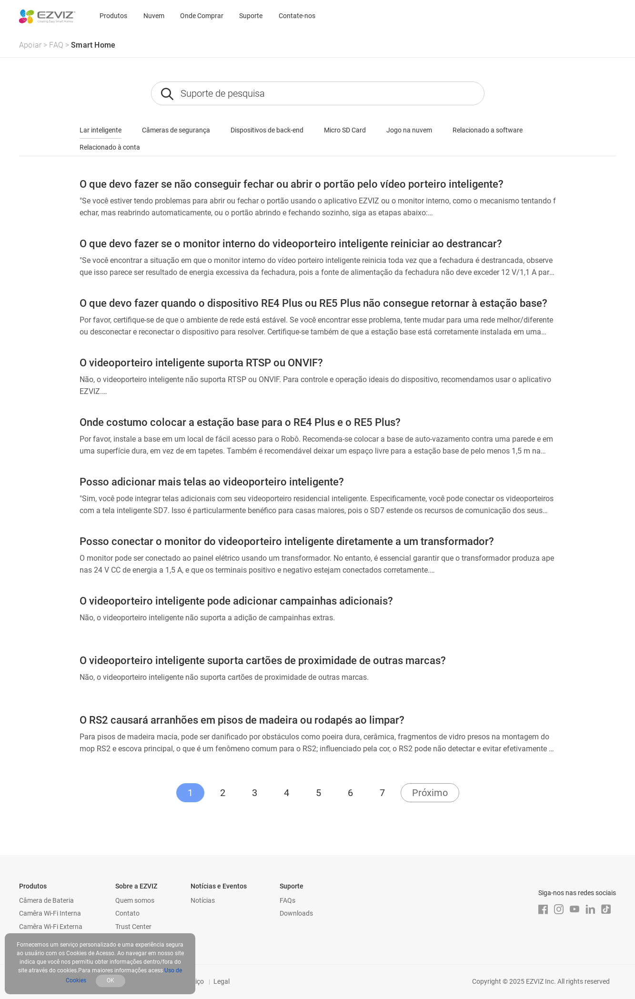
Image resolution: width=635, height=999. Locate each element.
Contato (127, 913)
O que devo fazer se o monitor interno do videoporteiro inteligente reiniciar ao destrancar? (291, 244)
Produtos (113, 16)
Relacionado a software (488, 130)
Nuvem (153, 16)
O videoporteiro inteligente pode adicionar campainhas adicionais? (236, 601)
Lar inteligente (100, 130)
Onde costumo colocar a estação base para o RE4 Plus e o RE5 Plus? (240, 422)
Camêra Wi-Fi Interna (50, 913)
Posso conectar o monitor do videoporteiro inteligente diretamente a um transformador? (287, 541)
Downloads (296, 913)
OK (110, 980)
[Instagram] (559, 909)
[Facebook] (543, 909)
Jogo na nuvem (409, 130)
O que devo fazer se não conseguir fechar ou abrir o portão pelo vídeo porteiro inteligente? (292, 184)
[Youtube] (574, 909)
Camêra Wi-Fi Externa (50, 926)
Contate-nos (297, 16)
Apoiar (30, 45)
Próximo (430, 792)
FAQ (56, 45)
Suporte (250, 16)
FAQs (287, 900)
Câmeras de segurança (176, 130)
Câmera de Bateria (46, 900)
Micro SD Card (345, 130)
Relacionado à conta (110, 147)
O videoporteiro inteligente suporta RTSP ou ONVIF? (201, 363)
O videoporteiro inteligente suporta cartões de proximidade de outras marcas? (263, 660)
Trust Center (133, 926)
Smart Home (93, 45)
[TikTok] (606, 909)
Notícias (203, 900)
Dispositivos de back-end (267, 130)
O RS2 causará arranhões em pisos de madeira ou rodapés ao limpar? (242, 720)
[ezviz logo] (47, 17)
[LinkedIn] (590, 909)
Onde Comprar (201, 16)
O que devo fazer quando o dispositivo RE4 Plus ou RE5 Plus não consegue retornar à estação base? (313, 303)
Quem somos (134, 900)
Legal (221, 981)
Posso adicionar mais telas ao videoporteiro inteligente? (212, 482)
